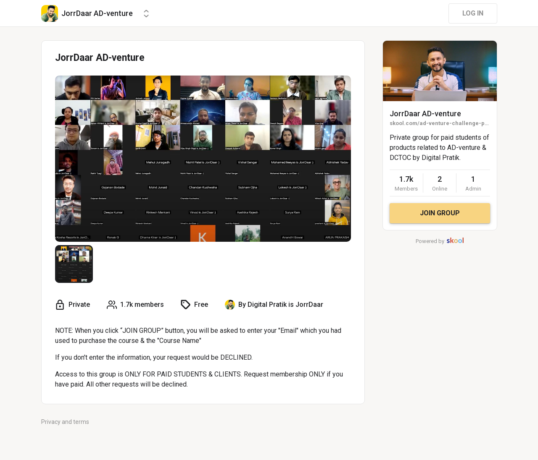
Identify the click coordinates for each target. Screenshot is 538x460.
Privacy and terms (65, 421)
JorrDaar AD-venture (425, 113)
